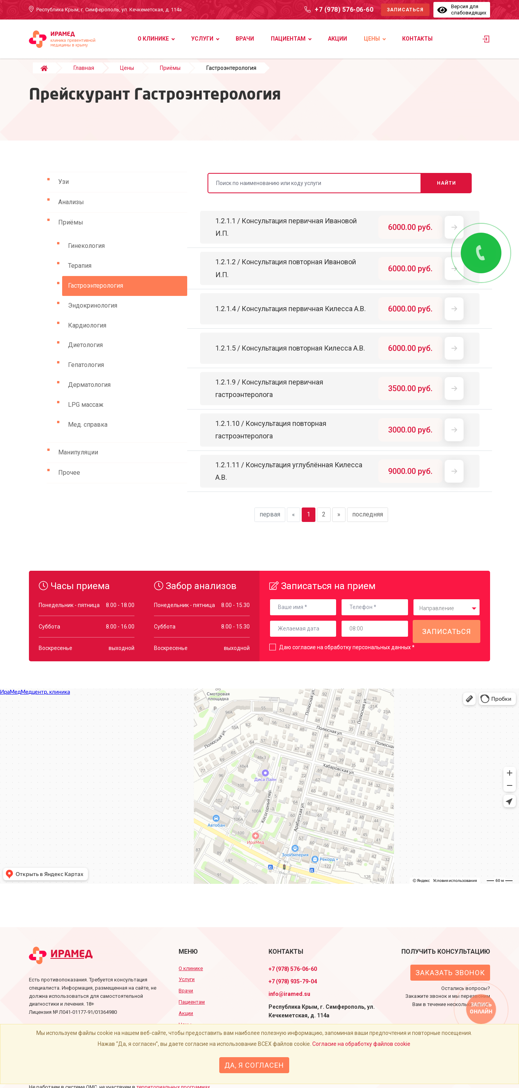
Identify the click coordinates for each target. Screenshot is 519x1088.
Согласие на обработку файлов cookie (361, 1044)
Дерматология (89, 392)
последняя (367, 522)
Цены (372, 39)
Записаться (405, 9)
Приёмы (70, 230)
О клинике (153, 39)
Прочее (69, 480)
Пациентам (288, 39)
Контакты (417, 39)
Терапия (79, 273)
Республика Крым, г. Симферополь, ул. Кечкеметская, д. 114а (109, 9)
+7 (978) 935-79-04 (292, 981)
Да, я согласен (254, 1065)
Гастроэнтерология (95, 293)
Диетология (85, 352)
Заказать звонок (450, 973)
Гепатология (86, 372)
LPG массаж (86, 412)
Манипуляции (78, 460)
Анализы (71, 210)
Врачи (245, 39)
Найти (446, 191)
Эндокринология (92, 313)
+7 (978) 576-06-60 (344, 9)
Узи (63, 189)
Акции (337, 39)
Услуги (202, 39)
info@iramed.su (289, 994)
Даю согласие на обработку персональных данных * (347, 655)
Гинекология (86, 253)
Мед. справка (87, 432)
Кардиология (87, 333)
